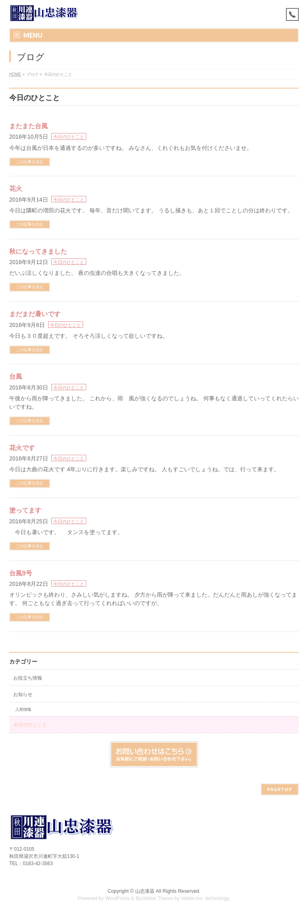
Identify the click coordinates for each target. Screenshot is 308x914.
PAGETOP (279, 789)
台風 (15, 376)
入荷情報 (23, 709)
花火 (15, 188)
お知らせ (22, 694)
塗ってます (25, 510)
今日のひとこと (68, 136)
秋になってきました (38, 251)
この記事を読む (30, 161)
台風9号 (20, 573)
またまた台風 (28, 126)
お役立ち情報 (27, 678)
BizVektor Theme (154, 898)
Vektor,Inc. (192, 898)
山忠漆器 (144, 891)
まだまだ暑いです (35, 314)
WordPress (117, 898)
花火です (22, 447)
